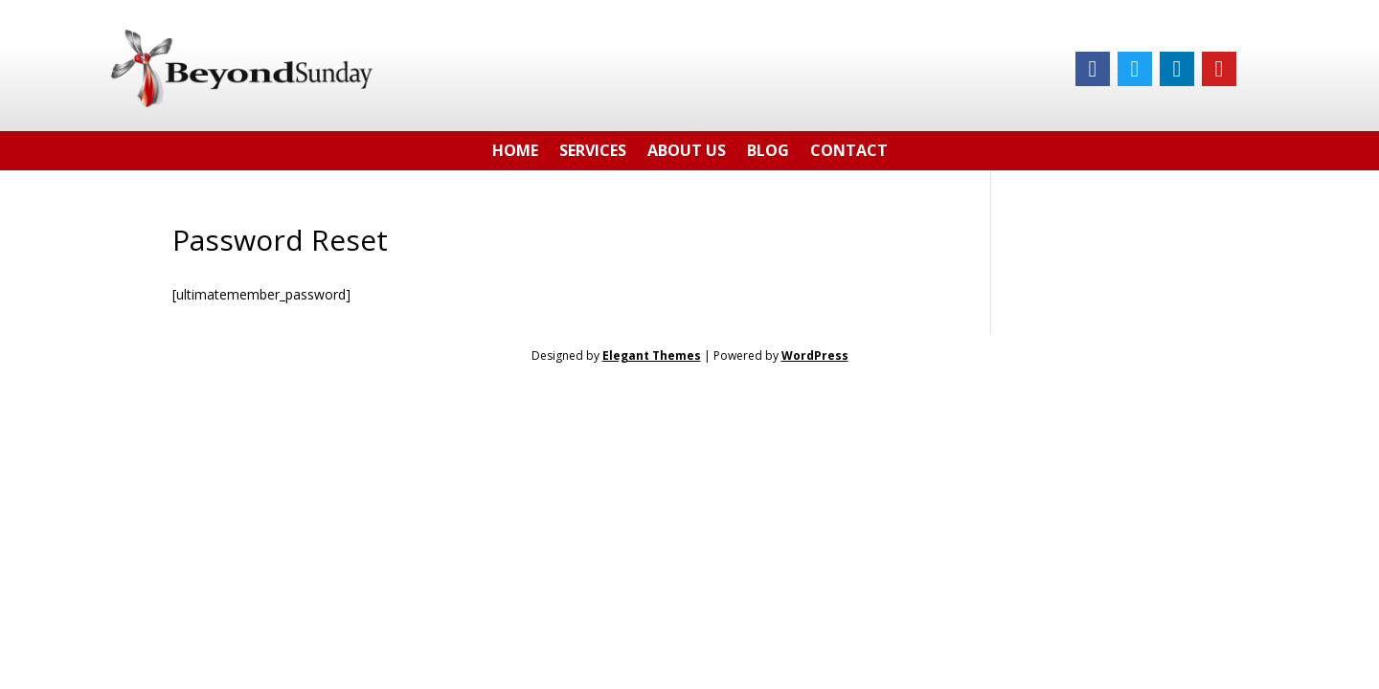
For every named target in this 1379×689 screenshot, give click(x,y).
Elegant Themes (651, 355)
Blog (768, 153)
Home (515, 153)
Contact (849, 153)
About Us (686, 153)
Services (592, 153)
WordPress (814, 355)
